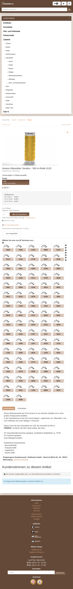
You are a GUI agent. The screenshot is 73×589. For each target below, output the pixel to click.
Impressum (36, 506)
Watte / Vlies (9, 108)
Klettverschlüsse (10, 54)
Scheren (8, 43)
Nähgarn (11, 72)
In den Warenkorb (19, 214)
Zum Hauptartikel (11, 233)
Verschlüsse (9, 104)
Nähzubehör (9, 58)
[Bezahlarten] (36, 535)
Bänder (8, 47)
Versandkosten (30, 218)
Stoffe (7, 100)
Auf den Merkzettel (11, 225)
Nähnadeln (12, 79)
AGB (36, 503)
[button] (69, 9)
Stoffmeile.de (36, 550)
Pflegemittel (9, 90)
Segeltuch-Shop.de (36, 552)
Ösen (7, 86)
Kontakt (36, 519)
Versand (36, 511)
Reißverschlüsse (11, 93)
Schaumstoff (9, 97)
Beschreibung (9, 408)
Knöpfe (11, 65)
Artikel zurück (6, 124)
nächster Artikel (66, 124)
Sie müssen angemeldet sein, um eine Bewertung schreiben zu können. (33, 474)
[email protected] (21, 460)
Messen (11, 68)
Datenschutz (36, 514)
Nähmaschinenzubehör (15, 75)
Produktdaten (21, 408)
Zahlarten (36, 508)
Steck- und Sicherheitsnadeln (17, 83)
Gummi (11, 61)
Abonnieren (60, 573)
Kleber (8, 50)
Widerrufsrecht (36, 516)
